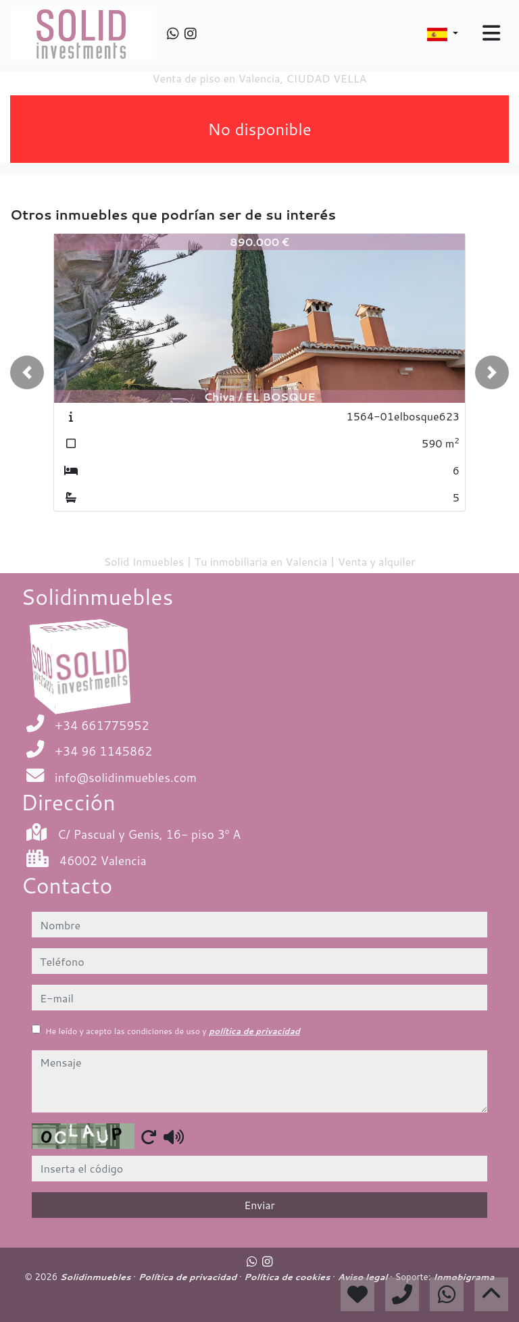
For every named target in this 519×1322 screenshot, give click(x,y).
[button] (27, 372)
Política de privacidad (189, 1277)
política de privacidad (254, 1031)
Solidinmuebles (97, 1277)
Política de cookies (288, 1277)
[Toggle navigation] (491, 33)
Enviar (259, 1205)
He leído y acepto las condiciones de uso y (172, 1031)
